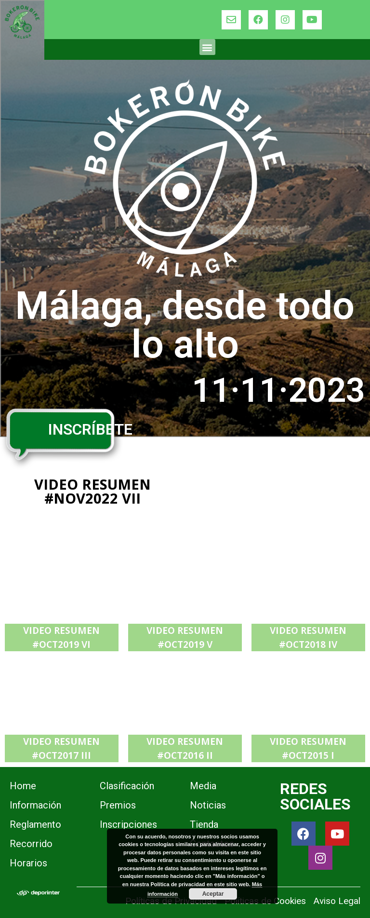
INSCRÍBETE (90, 429)
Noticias (208, 805)
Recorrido (31, 843)
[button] (207, 47)
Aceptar (213, 894)
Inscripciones (128, 824)
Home (23, 786)
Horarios (28, 863)
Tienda (204, 824)
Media (203, 786)
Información (35, 805)
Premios (118, 805)
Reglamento (35, 824)
